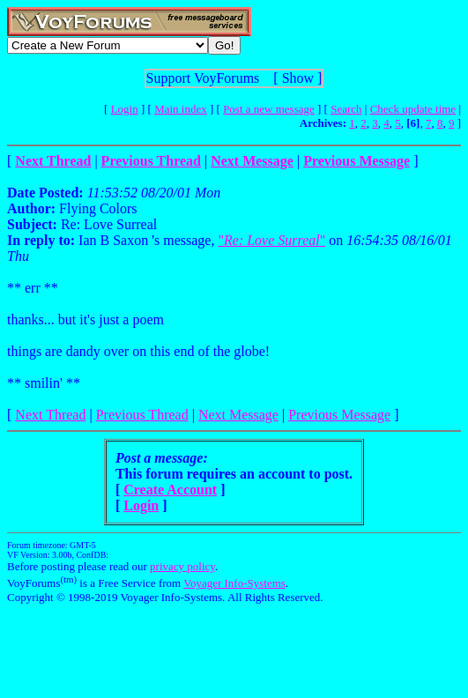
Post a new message (269, 108)
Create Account (170, 489)
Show (298, 78)
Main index (180, 108)
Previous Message (339, 414)
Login (124, 108)
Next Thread (50, 414)
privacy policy (182, 566)
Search (346, 108)
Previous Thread (142, 414)
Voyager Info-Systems (234, 583)
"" (271, 240)
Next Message (238, 414)
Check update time (413, 108)
